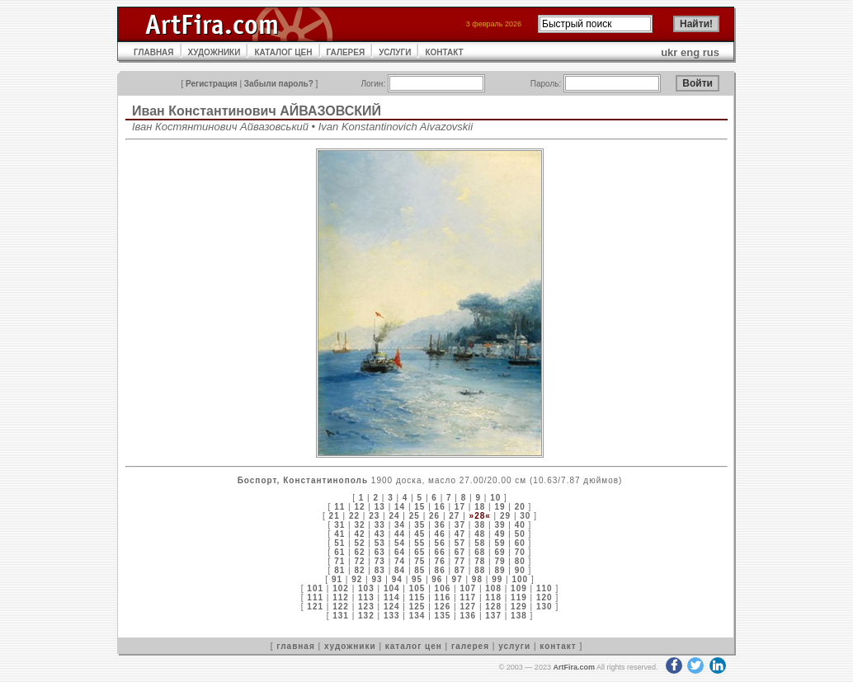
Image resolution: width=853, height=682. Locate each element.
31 (339, 524)
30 (525, 515)
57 (460, 543)
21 (334, 515)
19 (499, 506)
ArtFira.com (574, 667)
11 (339, 506)
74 (399, 561)
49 (499, 534)
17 (460, 506)
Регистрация (212, 83)
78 (479, 561)
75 (419, 561)
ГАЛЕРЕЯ (346, 52)
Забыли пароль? (278, 83)
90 (520, 570)
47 (460, 534)
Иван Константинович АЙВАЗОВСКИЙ (256, 111)
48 (479, 534)
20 (520, 506)
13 (380, 506)
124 (392, 606)
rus (711, 52)
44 (399, 534)
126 (443, 606)
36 (440, 524)
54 (399, 543)
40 (520, 524)
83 (380, 570)
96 (436, 579)
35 (419, 524)
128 (493, 606)
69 (499, 552)
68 (479, 552)
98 (477, 579)
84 (399, 570)
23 (374, 515)
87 (460, 570)
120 (544, 597)
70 (520, 552)
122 (340, 606)
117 (467, 597)
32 (359, 524)
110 (544, 588)
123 (366, 606)
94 (397, 579)
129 (519, 606)
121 (315, 606)
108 (493, 588)
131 (340, 615)
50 (520, 534)
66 (440, 552)
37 (460, 524)
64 (399, 552)
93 (376, 579)
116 (443, 597)
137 (493, 615)
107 (467, 588)
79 (499, 561)
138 (519, 615)
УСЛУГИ (395, 52)
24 (394, 515)
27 (454, 515)
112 (340, 597)
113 (366, 597)
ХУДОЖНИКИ (214, 52)
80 (520, 561)
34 (399, 524)
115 (417, 597)
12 (359, 506)
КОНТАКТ (444, 52)
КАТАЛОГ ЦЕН (283, 52)
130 (544, 606)
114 (392, 597)
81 (339, 570)
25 (414, 515)
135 (443, 615)
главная (295, 646)
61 (339, 552)
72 (359, 561)
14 (399, 506)
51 (339, 543)
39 (499, 524)
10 (495, 497)
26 (434, 515)
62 (359, 552)
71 (339, 561)
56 (440, 543)
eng (690, 52)
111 (315, 597)
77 (460, 561)
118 (493, 597)
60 (520, 543)
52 (359, 543)
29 (505, 515)
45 (419, 534)
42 (359, 534)
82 (359, 570)
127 (467, 606)
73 (380, 561)
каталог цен (413, 646)
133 (392, 615)
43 (380, 534)
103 (366, 588)
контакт (558, 646)
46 (440, 534)
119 (519, 597)
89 (499, 570)
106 (443, 588)
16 (440, 506)
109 (519, 588)
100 (519, 579)
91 (337, 579)
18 (479, 506)
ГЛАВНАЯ (154, 52)
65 (419, 552)
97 (457, 579)
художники (350, 646)
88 (479, 570)
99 (497, 579)
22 (354, 515)
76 (440, 561)
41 (339, 534)
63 (380, 552)
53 (380, 543)
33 (380, 524)
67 (460, 552)
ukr (669, 52)
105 (417, 588)
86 (440, 570)
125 (417, 606)
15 (419, 506)
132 (366, 615)
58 (479, 543)
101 (315, 588)
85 (419, 570)
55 (419, 543)
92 (356, 579)
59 (499, 543)
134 (417, 615)
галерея (470, 646)
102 (340, 588)
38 (479, 524)
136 (467, 615)
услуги (514, 646)
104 (392, 588)
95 (417, 579)
